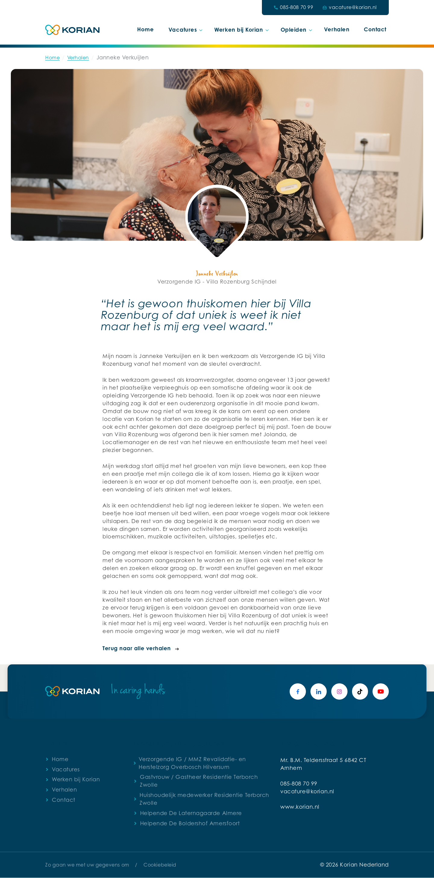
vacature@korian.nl (307, 792)
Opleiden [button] (294, 29)
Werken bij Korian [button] (238, 29)
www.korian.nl (299, 807)
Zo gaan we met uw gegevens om (87, 865)
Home (145, 29)
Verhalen (336, 29)
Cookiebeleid (159, 865)
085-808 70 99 (298, 784)
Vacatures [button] (182, 29)
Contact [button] (375, 29)
